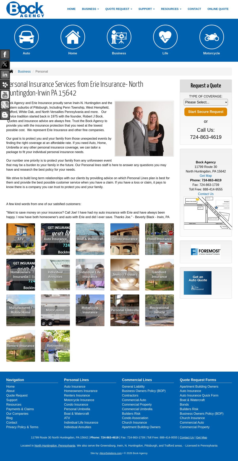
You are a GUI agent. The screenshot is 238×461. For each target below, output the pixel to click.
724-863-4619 (206, 137)
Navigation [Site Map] (15, 380)
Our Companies (17, 413)
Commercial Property (137, 404)
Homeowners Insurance (20, 275)
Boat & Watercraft (90, 239)
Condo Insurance (125, 239)
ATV (21, 239)
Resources (13, 404)
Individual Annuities (55, 275)
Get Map (206, 175)
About (10, 391)
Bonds (184, 404)
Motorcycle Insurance (90, 310)
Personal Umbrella (125, 310)
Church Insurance (134, 422)
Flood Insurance (159, 239)
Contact (194, 8)
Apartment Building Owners (141, 427)
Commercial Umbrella (137, 409)
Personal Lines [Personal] (76, 380)
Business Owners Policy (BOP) (144, 391)
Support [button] (146, 8)
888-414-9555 (213, 189)
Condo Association (135, 418)
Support (11, 400)
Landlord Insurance (159, 275)
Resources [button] (171, 8)
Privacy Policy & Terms (22, 427)
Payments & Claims (20, 409)
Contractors (130, 395)
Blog (9, 418)
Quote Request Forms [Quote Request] (198, 380)
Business (24, 71)
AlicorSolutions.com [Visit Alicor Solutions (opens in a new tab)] (111, 453)
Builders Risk (131, 413)
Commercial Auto (134, 400)
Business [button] (90, 8)
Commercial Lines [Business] (137, 380)
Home (71, 8)
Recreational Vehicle (159, 310)
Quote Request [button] (118, 8)
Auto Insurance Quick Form (199, 395)
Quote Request (17, 395)
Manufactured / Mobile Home (20, 310)
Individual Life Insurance (90, 275)
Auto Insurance (55, 239)
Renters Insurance (20, 345)
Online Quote (218, 8)
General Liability (133, 386)
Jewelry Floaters (124, 274)
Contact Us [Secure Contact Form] (206, 194)
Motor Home (55, 310)
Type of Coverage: (205, 96)
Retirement (55, 345)
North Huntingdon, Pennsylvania (54, 445)
